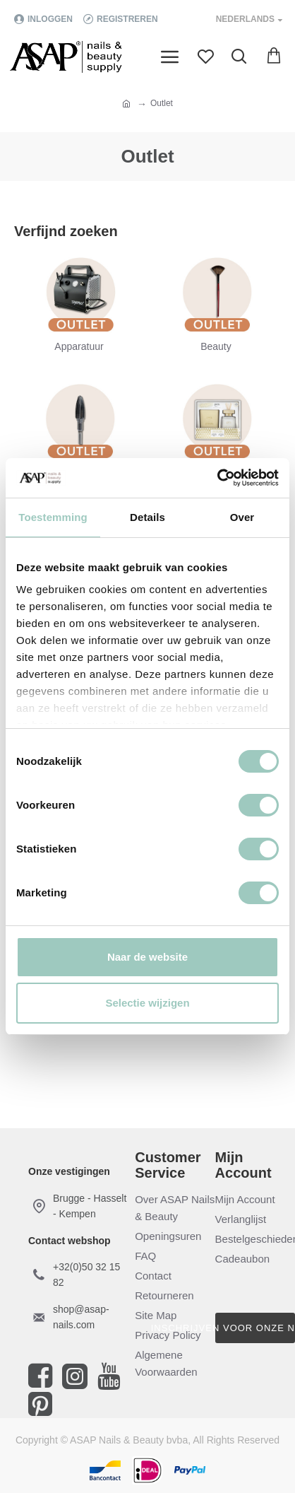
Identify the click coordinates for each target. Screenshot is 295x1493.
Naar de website (147, 957)
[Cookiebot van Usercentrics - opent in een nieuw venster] (217, 478)
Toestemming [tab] (53, 517)
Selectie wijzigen (147, 1003)
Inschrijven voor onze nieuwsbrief (255, 1328)
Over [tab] (242, 517)
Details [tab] (147, 517)
